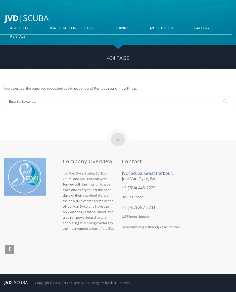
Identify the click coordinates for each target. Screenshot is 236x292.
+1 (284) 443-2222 (138, 188)
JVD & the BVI (162, 28)
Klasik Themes (119, 283)
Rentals (18, 37)
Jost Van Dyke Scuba (75, 283)
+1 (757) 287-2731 (138, 207)
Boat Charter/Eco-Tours (73, 28)
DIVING (123, 28)
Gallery (201, 28)
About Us (19, 28)
